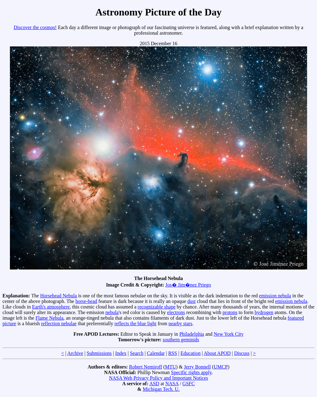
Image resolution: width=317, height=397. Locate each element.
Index (120, 353)
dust (191, 301)
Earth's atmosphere (51, 306)
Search (137, 353)
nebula (112, 312)
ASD (154, 383)
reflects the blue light (136, 323)
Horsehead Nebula (58, 295)
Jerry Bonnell (197, 366)
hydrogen (263, 312)
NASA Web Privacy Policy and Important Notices (158, 378)
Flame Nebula (49, 318)
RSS (172, 353)
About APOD (217, 353)
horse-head (86, 301)
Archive (75, 353)
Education (190, 353)
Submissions (99, 353)
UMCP (221, 366)
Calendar (156, 353)
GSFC (188, 383)
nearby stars (180, 323)
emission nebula (275, 295)
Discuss (242, 353)
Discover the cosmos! (35, 27)
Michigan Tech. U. (161, 389)
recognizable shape (157, 306)
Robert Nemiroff (145, 366)
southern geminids (181, 339)
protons (230, 312)
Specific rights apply (191, 372)
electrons (176, 312)
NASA (172, 383)
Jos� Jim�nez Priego (188, 284)
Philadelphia (191, 334)
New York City (228, 334)
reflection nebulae (58, 323)
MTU (170, 366)
